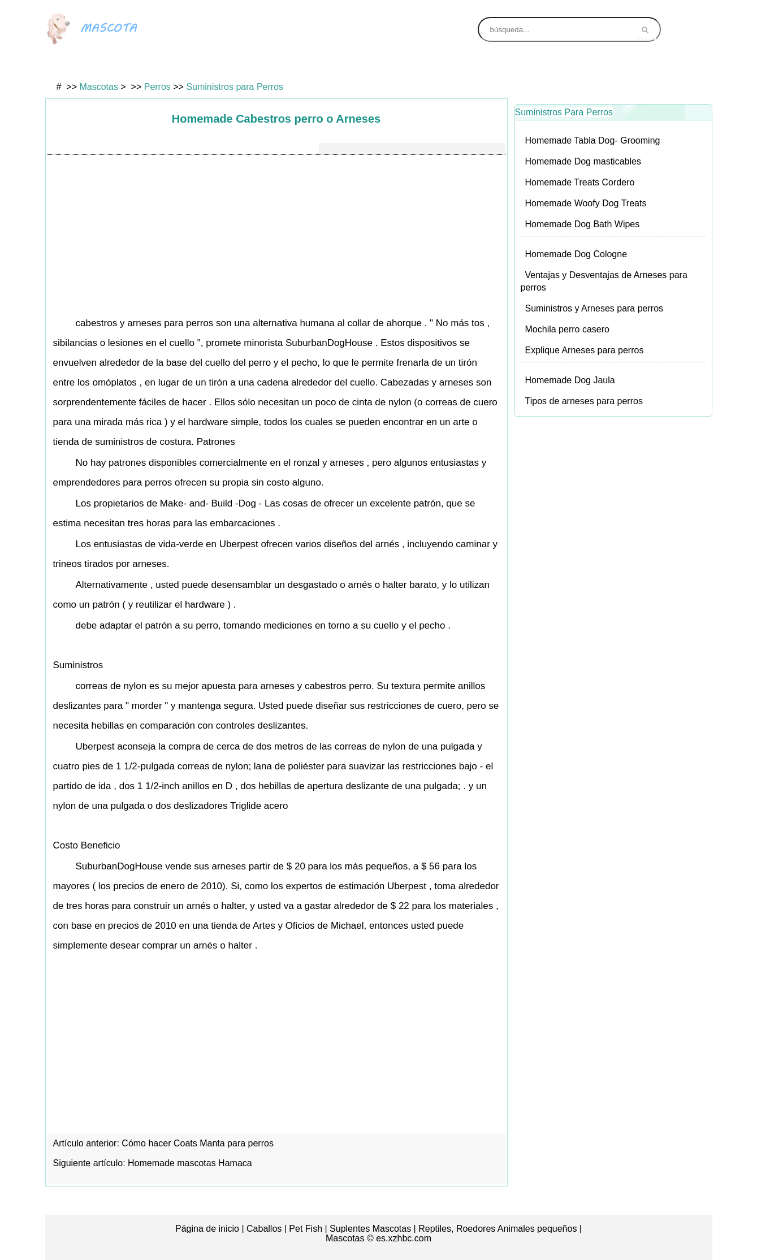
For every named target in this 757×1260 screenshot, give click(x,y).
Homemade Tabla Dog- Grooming (592, 140)
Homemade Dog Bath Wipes (582, 224)
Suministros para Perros (234, 87)
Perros (334, 66)
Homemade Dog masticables (583, 161)
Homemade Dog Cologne (576, 254)
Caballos (264, 1228)
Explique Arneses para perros (584, 350)
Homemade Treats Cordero (580, 182)
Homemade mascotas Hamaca (191, 1163)
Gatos (219, 66)
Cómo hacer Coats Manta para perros (199, 1143)
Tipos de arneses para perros (584, 401)
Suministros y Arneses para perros (594, 308)
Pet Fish (305, 1228)
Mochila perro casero (567, 329)
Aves (104, 66)
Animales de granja (565, 66)
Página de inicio (207, 1228)
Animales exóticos (450, 66)
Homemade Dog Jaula (570, 380)
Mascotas (98, 87)
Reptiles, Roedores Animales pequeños (497, 1228)
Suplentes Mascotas (370, 1228)
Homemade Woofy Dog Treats (586, 203)
